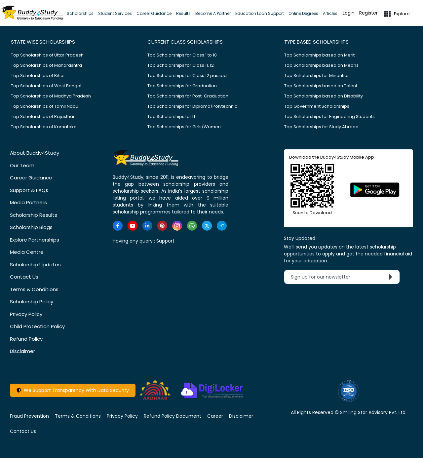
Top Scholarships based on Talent (320, 86)
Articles (330, 13)
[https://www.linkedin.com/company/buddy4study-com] (147, 225)
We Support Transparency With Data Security (73, 390)
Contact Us (24, 276)
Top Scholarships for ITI (172, 116)
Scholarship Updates (35, 264)
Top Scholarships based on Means (321, 65)
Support (165, 241)
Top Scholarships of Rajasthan (43, 116)
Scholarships (80, 13)
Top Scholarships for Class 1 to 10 (182, 55)
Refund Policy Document (172, 416)
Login (349, 13)
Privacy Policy (26, 314)
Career (215, 416)
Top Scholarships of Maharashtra (46, 65)
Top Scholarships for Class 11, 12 (180, 65)
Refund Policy (26, 338)
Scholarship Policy (31, 301)
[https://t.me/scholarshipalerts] (221, 225)
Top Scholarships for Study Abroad (321, 127)
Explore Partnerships (34, 239)
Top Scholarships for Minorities (317, 75)
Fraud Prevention (29, 416)
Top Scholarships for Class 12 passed (187, 75)
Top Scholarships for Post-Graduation (187, 96)
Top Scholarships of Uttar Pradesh (47, 55)
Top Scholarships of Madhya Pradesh (51, 96)
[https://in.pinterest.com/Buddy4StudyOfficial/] (162, 225)
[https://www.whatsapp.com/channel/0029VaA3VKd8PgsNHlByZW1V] (192, 225)
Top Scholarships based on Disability (323, 96)
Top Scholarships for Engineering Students (329, 116)
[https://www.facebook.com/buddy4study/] (117, 225)
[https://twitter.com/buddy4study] (207, 225)
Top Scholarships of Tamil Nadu (44, 106)
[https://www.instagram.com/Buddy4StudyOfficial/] (177, 225)
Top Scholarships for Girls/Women (184, 127)
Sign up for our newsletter (343, 277)
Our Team (22, 165)
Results (183, 13)
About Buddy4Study (34, 152)
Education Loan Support (259, 13)
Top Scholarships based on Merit (319, 55)
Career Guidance (154, 13)
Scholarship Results (33, 214)
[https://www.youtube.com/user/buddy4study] (132, 225)
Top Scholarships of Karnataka (44, 127)
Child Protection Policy (37, 326)
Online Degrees (303, 13)
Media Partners (28, 202)
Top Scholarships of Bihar (38, 75)
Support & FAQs (29, 190)
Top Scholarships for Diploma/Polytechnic (192, 106)
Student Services (115, 13)
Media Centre (27, 251)
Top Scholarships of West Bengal (46, 86)
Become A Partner (213, 13)
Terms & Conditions (34, 289)
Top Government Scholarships (316, 106)
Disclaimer (22, 351)
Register (368, 13)
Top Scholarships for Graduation (182, 86)
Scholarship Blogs (31, 227)
